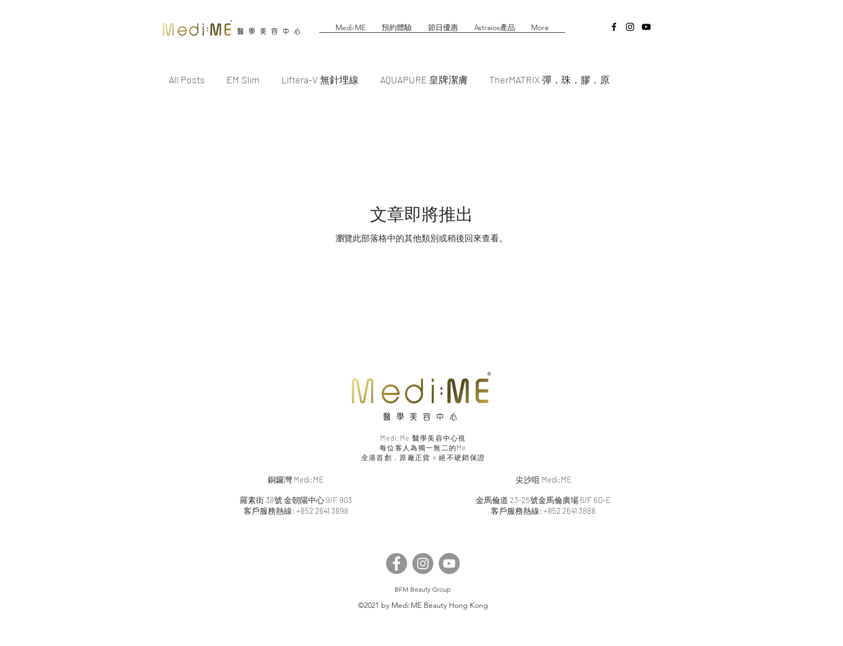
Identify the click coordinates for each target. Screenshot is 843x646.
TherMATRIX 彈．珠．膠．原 (549, 79)
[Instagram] (422, 563)
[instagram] (630, 26)
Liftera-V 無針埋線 (320, 79)
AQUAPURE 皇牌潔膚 (424, 79)
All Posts (187, 79)
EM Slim (243, 79)
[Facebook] (396, 563)
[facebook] (614, 26)
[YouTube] (449, 563)
